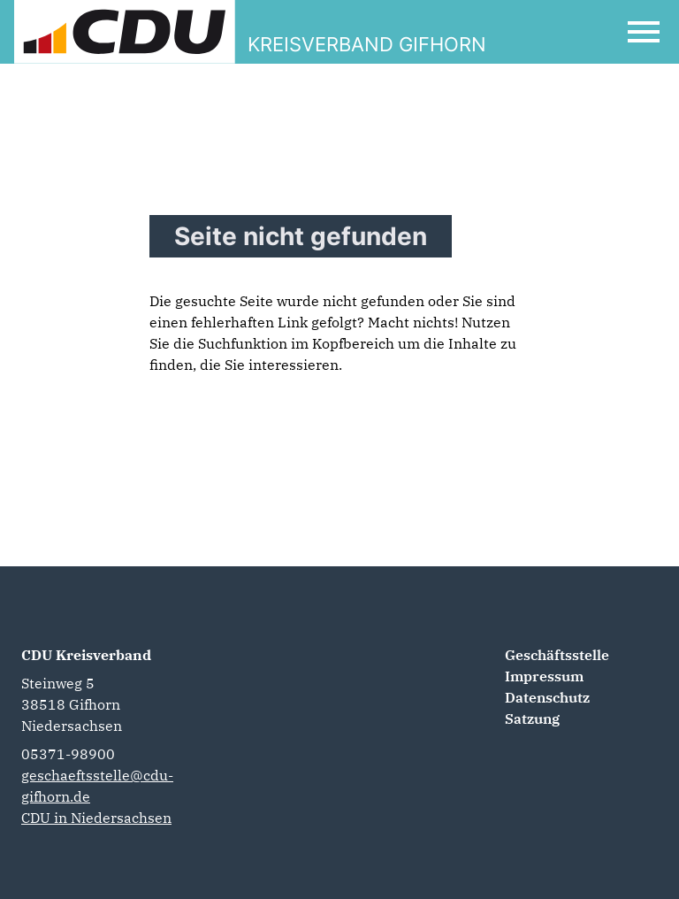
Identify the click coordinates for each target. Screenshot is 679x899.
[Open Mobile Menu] (643, 32)
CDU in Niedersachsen (96, 817)
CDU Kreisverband (86, 655)
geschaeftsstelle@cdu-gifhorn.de (97, 785)
